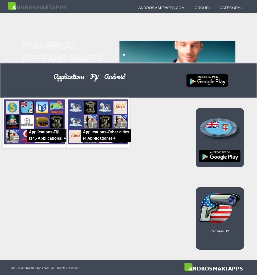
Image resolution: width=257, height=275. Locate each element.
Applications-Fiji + (47, 135)
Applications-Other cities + (106, 135)
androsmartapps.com (161, 8)
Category (231, 8)
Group (202, 8)
